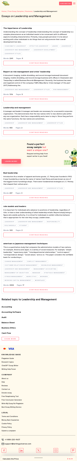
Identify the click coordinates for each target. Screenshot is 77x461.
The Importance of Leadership (17, 28)
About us (5, 379)
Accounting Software (11, 312)
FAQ (3, 382)
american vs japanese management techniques (25, 243)
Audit (4, 317)
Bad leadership (10, 173)
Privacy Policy (7, 427)
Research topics (8, 362)
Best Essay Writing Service (11, 407)
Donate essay (7, 393)
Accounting (7, 307)
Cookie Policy (7, 424)
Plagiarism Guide (8, 358)
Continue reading (38, 63)
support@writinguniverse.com (18, 444)
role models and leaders (14, 206)
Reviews (5, 386)
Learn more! (11, 161)
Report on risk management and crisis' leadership (26, 72)
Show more (10, 339)
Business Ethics (9, 328)
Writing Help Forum (9, 369)
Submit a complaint (9, 431)
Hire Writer (65, 3)
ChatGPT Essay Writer (10, 366)
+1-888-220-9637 (12, 440)
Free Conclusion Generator (12, 400)
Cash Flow (6, 333)
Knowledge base (11, 355)
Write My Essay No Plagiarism (12, 404)
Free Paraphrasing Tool (10, 396)
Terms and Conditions (10, 416)
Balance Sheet (8, 323)
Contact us (6, 389)
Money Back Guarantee (10, 420)
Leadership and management (17, 108)
